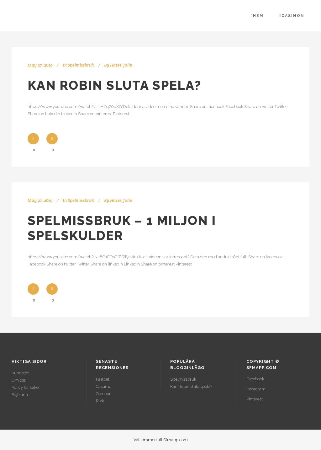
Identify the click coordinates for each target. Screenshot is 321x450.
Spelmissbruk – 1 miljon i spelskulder (122, 228)
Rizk (100, 401)
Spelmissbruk (81, 65)
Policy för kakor (26, 387)
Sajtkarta (20, 394)
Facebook (255, 379)
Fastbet (102, 379)
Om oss (19, 380)
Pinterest (254, 399)
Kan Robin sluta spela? (114, 85)
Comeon (104, 393)
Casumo (103, 386)
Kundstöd (20, 373)
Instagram (256, 389)
